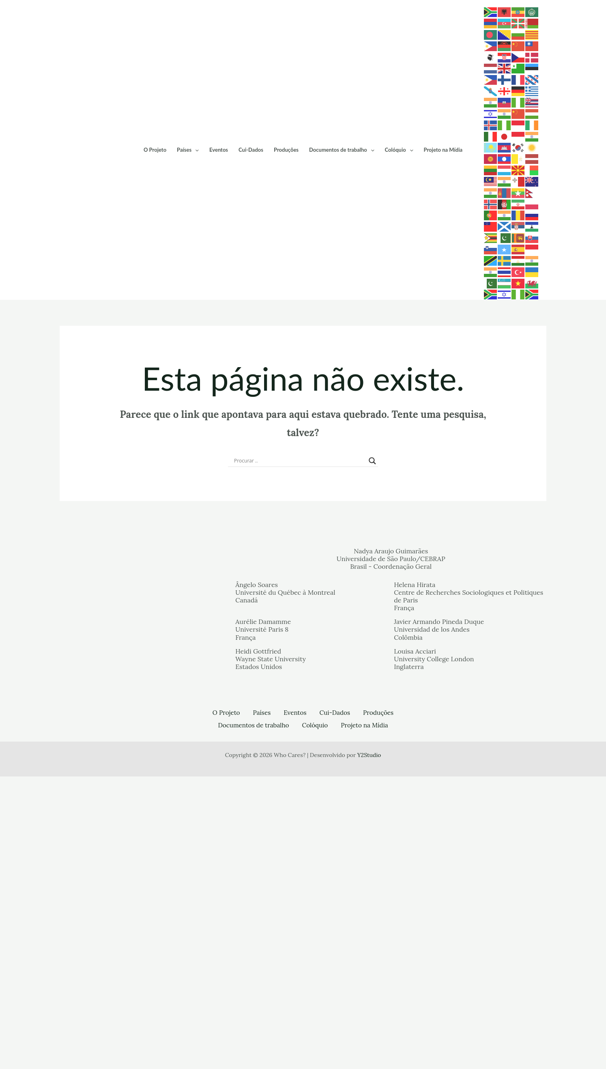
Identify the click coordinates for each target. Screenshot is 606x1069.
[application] (220, 296)
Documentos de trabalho (367, 296)
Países (213, 296)
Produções (311, 296)
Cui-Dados (276, 296)
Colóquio (424, 296)
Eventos (243, 296)
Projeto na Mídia (468, 296)
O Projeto (180, 296)
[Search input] (299, 754)
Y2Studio (369, 1047)
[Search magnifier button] (372, 754)
